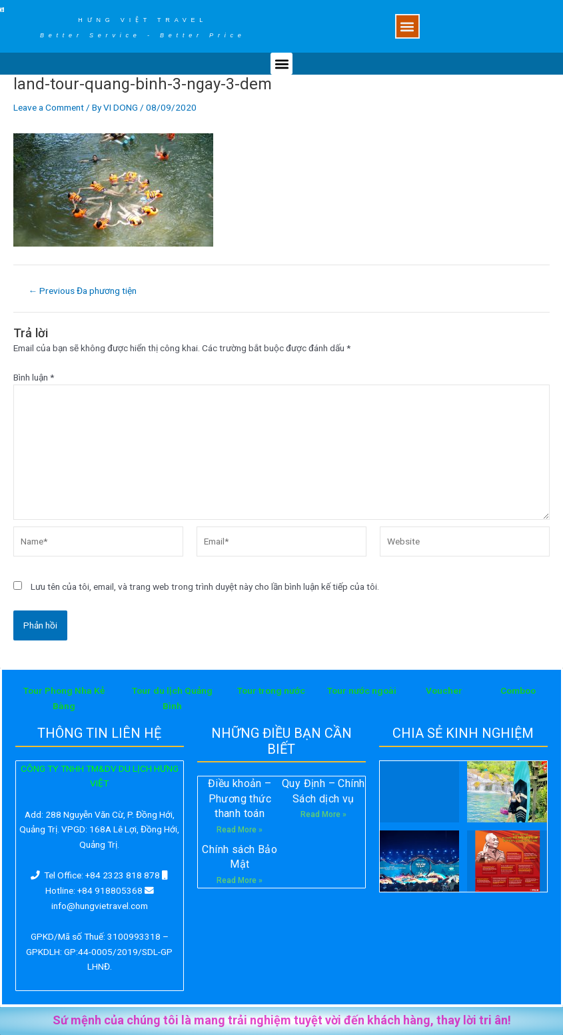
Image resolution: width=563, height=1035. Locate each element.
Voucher (444, 690)
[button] (407, 26)
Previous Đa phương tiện (83, 291)
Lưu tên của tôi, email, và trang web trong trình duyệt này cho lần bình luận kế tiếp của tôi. (205, 586)
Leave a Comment (48, 107)
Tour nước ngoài (361, 690)
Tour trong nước (271, 690)
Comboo (518, 690)
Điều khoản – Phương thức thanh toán (240, 798)
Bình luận (33, 377)
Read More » (240, 829)
